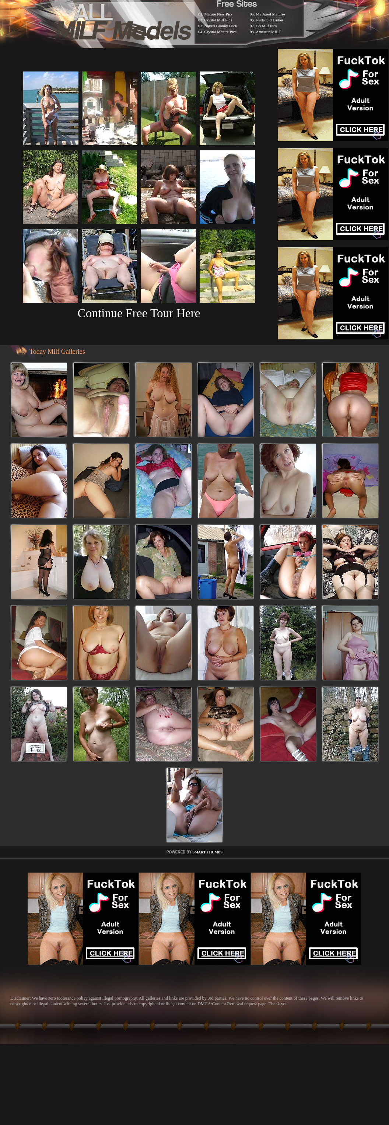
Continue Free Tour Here (138, 313)
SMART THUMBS (207, 852)
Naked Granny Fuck (220, 26)
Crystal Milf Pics (218, 20)
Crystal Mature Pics (220, 31)
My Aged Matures (270, 14)
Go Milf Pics (266, 26)
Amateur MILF (268, 31)
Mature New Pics (218, 14)
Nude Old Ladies (270, 20)
